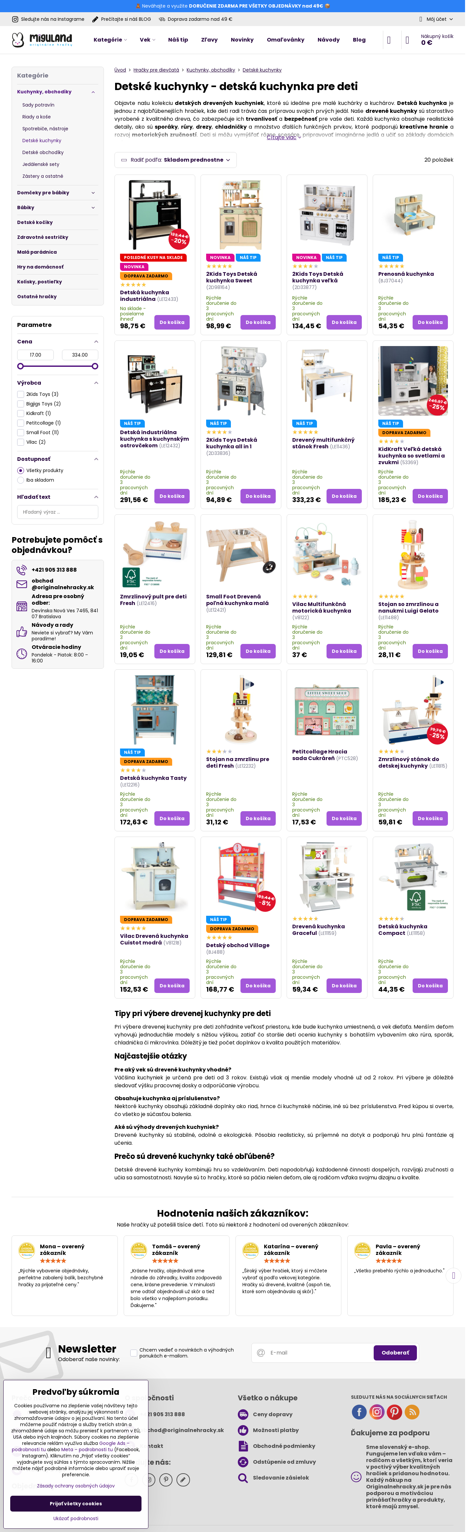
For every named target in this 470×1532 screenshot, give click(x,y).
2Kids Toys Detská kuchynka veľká (317, 277)
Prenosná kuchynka (406, 274)
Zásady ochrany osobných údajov (76, 1486)
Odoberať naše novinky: (89, 1359)
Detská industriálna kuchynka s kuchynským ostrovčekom (154, 439)
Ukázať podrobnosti (75, 1519)
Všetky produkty (40, 470)
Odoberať (395, 1352)
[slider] (20, 366)
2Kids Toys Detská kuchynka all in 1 (231, 443)
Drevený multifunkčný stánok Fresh (323, 443)
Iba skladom (35, 480)
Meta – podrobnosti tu (87, 1449)
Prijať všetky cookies (76, 1503)
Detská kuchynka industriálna (144, 296)
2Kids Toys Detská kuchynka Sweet (231, 277)
